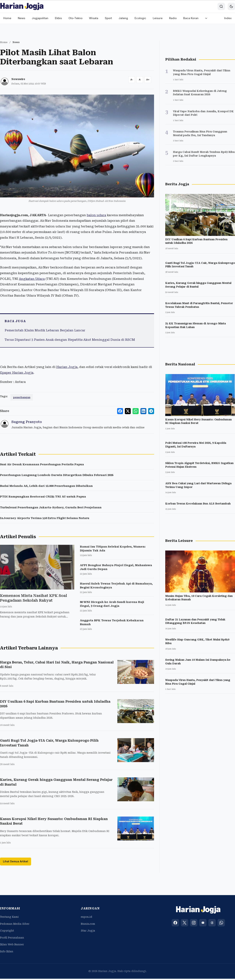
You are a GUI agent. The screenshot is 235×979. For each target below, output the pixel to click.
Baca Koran (190, 18)
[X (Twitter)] (184, 923)
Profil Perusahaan (12, 937)
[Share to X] (129, 411)
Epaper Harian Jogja (16, 372)
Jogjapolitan (40, 18)
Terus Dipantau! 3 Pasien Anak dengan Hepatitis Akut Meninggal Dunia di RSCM (70, 339)
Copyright (7, 931)
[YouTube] (203, 923)
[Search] (221, 6)
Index (228, 18)
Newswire (18, 79)
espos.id (86, 917)
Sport (108, 18)
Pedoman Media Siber (14, 924)
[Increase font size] (147, 79)
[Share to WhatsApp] (136, 411)
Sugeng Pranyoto (26, 422)
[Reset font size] (139, 79)
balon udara (96, 215)
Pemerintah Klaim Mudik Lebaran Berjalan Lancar (45, 330)
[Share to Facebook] (122, 411)
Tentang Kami (9, 917)
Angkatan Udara (32, 279)
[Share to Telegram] (151, 411)
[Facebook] (175, 923)
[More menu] (206, 18)
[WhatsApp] (221, 923)
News (21, 18)
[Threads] (212, 923)
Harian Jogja (66, 367)
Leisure (157, 18)
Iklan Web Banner (12, 944)
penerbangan (21, 397)
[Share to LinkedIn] (144, 411)
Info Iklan (6, 951)
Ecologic (140, 18)
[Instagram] (193, 923)
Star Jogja (88, 931)
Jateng (123, 18)
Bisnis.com (88, 924)
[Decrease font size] (131, 79)
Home (7, 18)
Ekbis (58, 18)
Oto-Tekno (75, 18)
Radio (173, 18)
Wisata (93, 18)
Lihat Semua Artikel (15, 861)
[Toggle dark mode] (231, 6)
